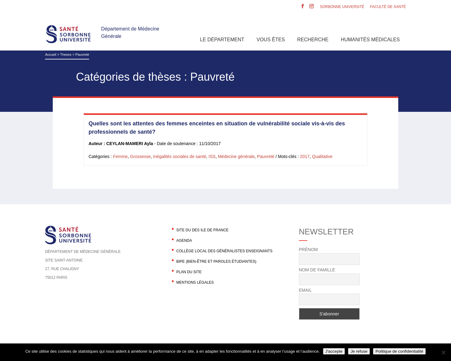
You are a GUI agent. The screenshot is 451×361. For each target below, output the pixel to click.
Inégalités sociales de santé (179, 156)
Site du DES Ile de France (202, 230)
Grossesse (140, 156)
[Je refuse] (443, 352)
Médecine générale (236, 156)
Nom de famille (317, 269)
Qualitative (322, 156)
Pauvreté (265, 156)
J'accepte (334, 351)
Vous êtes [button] (271, 39)
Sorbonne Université (342, 7)
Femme (120, 156)
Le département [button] (222, 39)
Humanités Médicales (370, 39)
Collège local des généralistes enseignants (224, 251)
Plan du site (188, 272)
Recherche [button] (312, 39)
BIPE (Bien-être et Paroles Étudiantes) (216, 261)
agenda (184, 240)
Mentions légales (194, 282)
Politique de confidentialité (399, 351)
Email (305, 290)
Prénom (308, 249)
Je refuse (358, 351)
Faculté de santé (388, 7)
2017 (305, 156)
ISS (212, 156)
